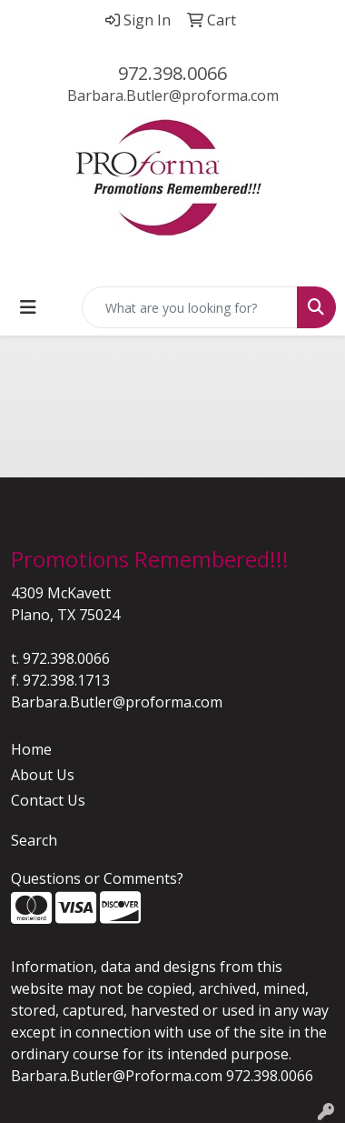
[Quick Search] (190, 307)
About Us (42, 775)
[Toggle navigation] (28, 307)
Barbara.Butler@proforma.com (173, 95)
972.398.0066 (172, 73)
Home (31, 749)
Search (34, 840)
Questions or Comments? (97, 878)
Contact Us (48, 800)
